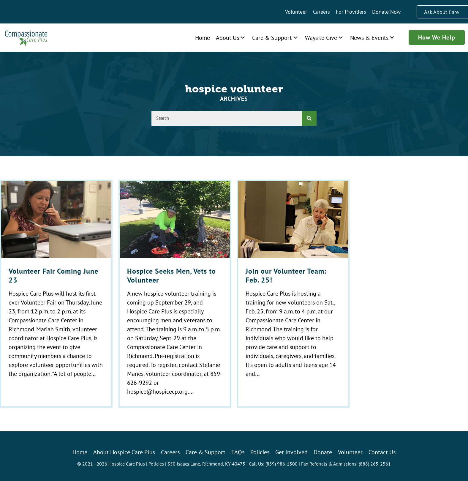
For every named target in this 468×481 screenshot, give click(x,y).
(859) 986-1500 (281, 464)
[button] (242, 37)
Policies (156, 464)
